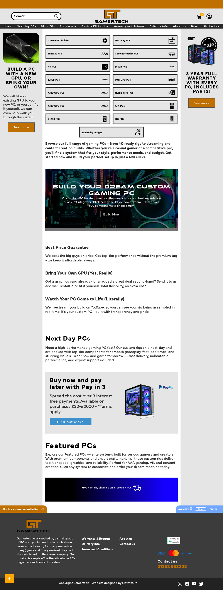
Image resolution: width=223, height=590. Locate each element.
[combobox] (32, 16)
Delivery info (91, 544)
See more (21, 127)
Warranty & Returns (96, 538)
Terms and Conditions (97, 549)
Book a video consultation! (23, 509)
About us (126, 538)
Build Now (111, 214)
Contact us (127, 544)
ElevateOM (129, 582)
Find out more (70, 421)
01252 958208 (172, 566)
